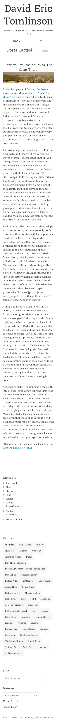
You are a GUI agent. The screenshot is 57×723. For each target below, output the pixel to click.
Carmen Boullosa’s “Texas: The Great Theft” (28, 67)
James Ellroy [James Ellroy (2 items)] (11, 587)
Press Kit (13, 514)
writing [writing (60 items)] (43, 647)
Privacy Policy (10, 707)
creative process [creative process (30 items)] (13, 557)
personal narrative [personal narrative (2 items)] (14, 605)
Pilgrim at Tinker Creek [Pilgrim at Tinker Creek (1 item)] (16, 611)
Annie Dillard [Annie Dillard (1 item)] (25, 544)
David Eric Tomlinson (28, 15)
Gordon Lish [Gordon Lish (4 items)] (44, 581)
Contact (10, 511)
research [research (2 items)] (22, 623)
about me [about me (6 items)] (9, 544)
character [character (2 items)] (9, 551)
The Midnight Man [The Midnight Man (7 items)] (14, 641)
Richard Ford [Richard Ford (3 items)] (11, 629)
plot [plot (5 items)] (34, 611)
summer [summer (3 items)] (44, 629)
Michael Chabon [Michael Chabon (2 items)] (32, 593)
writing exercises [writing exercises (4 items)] (13, 653)
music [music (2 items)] (23, 599)
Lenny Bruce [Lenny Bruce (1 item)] (28, 587)
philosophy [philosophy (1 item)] (33, 605)
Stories (9, 491)
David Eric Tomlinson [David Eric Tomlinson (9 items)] (15, 563)
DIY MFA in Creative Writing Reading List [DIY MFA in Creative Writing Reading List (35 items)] (25, 569)
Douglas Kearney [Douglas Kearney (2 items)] (29, 575)
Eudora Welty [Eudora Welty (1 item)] (11, 581)
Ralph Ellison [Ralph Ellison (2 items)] (11, 617)
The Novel (11, 483)
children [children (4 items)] (23, 551)
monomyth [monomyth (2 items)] (10, 599)
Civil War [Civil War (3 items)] (36, 551)
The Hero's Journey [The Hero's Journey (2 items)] (29, 635)
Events (9, 502)
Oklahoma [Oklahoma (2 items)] (45, 599)
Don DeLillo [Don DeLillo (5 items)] (10, 575)
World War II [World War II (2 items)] (28, 647)
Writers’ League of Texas (17, 447)
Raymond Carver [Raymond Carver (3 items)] (42, 617)
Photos (9, 498)
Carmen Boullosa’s (37, 89)
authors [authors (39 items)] (40, 544)
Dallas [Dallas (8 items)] (29, 557)
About (9, 487)
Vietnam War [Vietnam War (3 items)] (11, 647)
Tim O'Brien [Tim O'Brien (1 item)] (34, 641)
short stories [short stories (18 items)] (28, 629)
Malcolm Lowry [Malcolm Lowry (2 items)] (12, 593)
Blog (8, 495)
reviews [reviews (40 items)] (34, 623)
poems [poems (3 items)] (44, 611)
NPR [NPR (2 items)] (33, 599)
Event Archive (15, 506)
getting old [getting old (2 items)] (28, 581)
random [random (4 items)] (26, 617)
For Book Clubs (14, 519)
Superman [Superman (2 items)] (10, 635)
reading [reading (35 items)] (8, 623)
